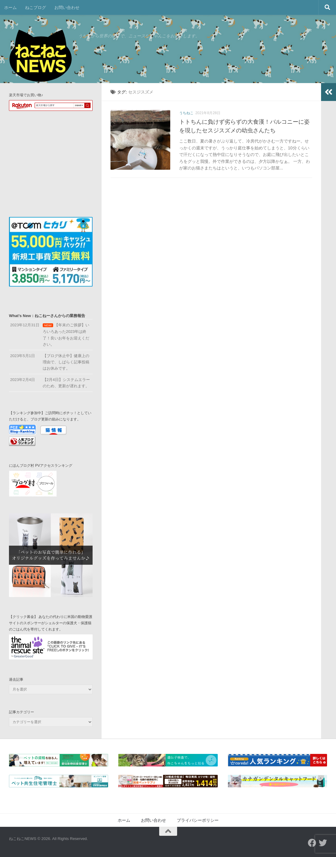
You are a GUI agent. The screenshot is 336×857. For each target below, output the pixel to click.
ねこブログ (35, 7)
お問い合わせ (66, 7)
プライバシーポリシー (198, 820)
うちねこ (186, 113)
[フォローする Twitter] (323, 843)
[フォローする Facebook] (312, 843)
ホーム (10, 7)
